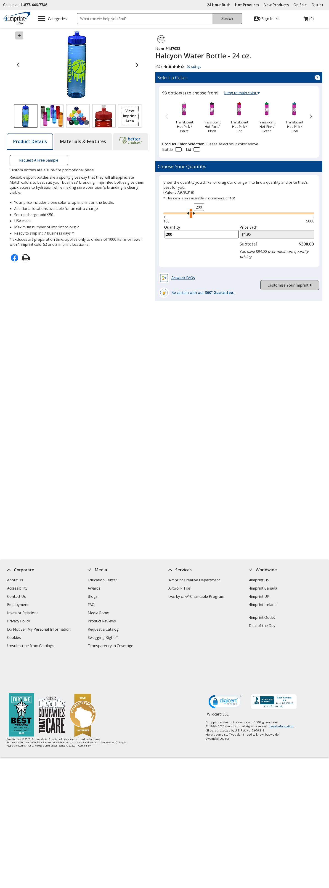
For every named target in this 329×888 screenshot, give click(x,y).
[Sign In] (267, 18)
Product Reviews (102, 621)
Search (227, 19)
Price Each (248, 227)
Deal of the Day (262, 625)
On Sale (300, 4)
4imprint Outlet (262, 617)
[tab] (30, 141)
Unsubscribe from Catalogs (31, 646)
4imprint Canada (263, 588)
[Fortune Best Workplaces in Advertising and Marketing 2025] (22, 681)
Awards (94, 588)
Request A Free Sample (38, 160)
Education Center (102, 579)
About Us (15, 579)
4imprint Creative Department (194, 579)
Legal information (281, 692)
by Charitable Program (196, 596)
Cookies (14, 638)
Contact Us (16, 596)
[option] (184, 117)
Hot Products (247, 4)
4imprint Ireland (263, 604)
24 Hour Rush (219, 4)
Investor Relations (23, 613)
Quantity (172, 227)
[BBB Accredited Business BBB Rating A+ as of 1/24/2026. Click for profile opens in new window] (274, 668)
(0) (309, 20)
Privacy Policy (19, 622)
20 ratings (194, 67)
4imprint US (259, 579)
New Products (276, 4)
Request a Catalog (103, 629)
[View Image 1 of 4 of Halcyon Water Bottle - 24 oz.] (26, 116)
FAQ (91, 604)
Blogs (93, 596)
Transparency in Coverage (111, 646)
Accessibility (17, 588)
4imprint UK (259, 596)
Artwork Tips (179, 588)
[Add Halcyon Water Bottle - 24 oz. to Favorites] (161, 39)
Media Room (98, 612)
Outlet (318, 4)
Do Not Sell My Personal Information (39, 630)
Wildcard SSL (218, 681)
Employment (18, 604)
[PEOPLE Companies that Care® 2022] (52, 681)
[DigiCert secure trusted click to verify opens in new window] (225, 668)
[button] (129, 116)
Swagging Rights (103, 637)
